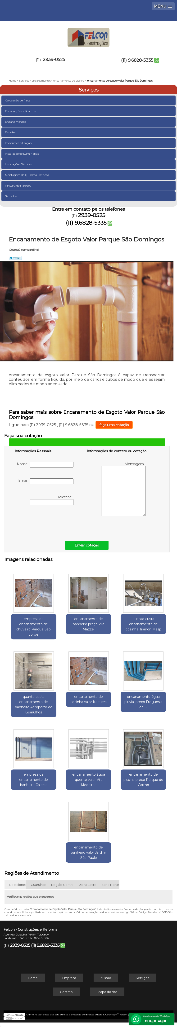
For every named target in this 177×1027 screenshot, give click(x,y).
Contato (66, 992)
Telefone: (51, 500)
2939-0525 (54, 59)
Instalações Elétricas (18, 164)
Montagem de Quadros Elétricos (27, 175)
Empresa (69, 978)
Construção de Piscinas (21, 111)
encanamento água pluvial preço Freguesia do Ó (143, 702)
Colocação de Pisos (18, 100)
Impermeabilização (18, 143)
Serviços (89, 90)
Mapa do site (107, 992)
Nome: (45, 465)
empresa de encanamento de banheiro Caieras (33, 779)
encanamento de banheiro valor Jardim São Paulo (88, 852)
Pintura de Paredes (18, 185)
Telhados (11, 196)
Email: (45, 481)
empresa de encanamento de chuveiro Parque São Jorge (33, 627)
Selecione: (17, 885)
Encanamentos (16, 121)
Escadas (10, 132)
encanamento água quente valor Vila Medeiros (88, 779)
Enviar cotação (87, 545)
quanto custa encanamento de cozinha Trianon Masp (143, 624)
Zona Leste (87, 885)
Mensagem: (123, 489)
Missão (106, 978)
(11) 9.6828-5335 (137, 60)
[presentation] (45, 521)
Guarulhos (38, 885)
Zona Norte (110, 885)
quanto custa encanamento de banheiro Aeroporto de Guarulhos (33, 704)
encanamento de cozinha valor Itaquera (88, 699)
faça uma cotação (114, 425)
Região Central (62, 885)
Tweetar (15, 258)
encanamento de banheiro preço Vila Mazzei (88, 624)
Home (33, 978)
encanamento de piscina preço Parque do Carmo (143, 779)
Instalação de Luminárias (22, 153)
